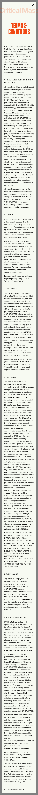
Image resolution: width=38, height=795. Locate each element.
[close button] (33, 5)
